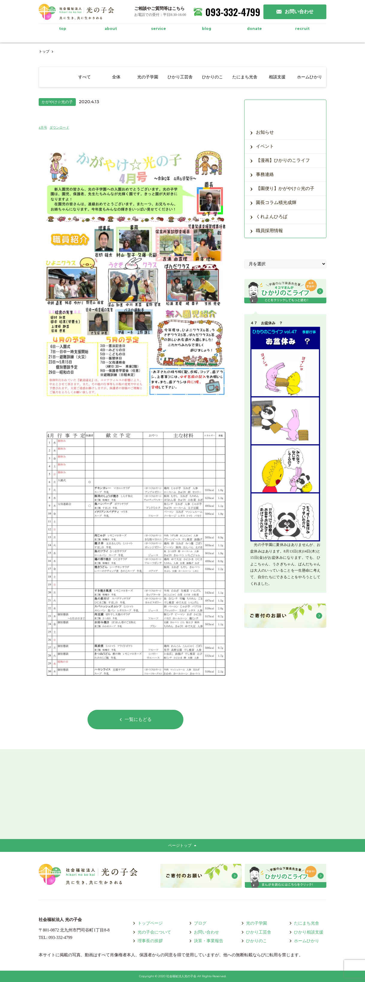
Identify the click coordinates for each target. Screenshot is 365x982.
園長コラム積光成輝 (273, 202)
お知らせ (262, 132)
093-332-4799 (227, 12)
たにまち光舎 (304, 923)
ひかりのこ (254, 941)
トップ (44, 51)
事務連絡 (262, 174)
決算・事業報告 (206, 941)
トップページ (148, 923)
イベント (262, 146)
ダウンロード (59, 127)
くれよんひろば (268, 216)
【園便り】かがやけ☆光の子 (282, 188)
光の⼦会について (152, 932)
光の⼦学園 (254, 923)
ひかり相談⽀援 (306, 932)
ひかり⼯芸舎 (256, 932)
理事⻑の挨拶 (148, 941)
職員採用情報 (266, 230)
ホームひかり (304, 941)
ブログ (197, 923)
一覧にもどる (135, 719)
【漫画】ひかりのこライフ (280, 160)
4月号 (43, 127)
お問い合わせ (204, 932)
